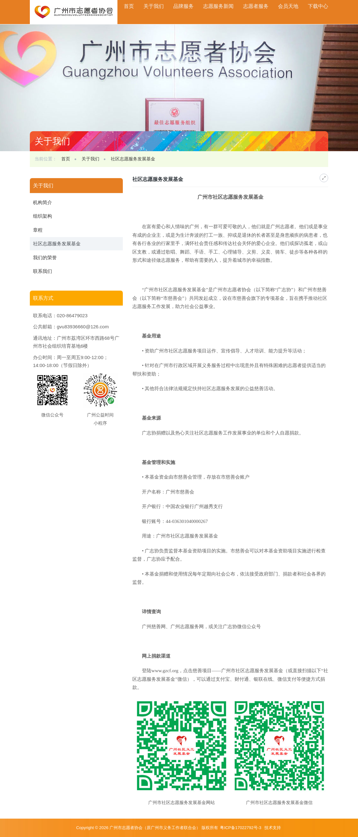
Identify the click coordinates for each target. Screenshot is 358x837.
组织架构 (42, 216)
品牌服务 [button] (183, 6)
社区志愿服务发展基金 (133, 158)
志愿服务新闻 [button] (218, 6)
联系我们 (42, 271)
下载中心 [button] (318, 6)
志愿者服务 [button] (255, 6)
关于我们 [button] (153, 6)
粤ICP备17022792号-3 (241, 827)
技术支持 (272, 827)
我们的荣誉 (45, 257)
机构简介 (42, 202)
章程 (38, 230)
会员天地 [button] (288, 6)
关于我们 (90, 158)
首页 (129, 6)
